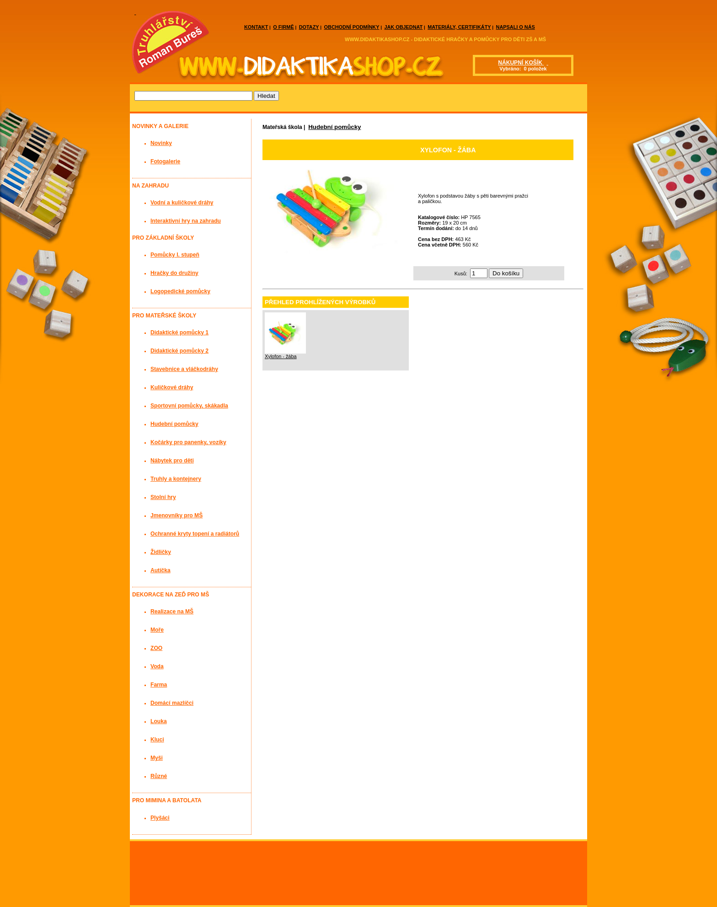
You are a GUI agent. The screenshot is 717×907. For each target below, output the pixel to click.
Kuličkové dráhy (171, 387)
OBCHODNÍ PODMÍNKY (352, 27)
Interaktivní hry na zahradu (185, 221)
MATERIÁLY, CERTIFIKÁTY (459, 27)
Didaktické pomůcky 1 (179, 332)
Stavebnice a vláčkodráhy (184, 369)
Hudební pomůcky (334, 126)
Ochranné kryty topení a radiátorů (194, 534)
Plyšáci (160, 818)
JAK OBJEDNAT (403, 27)
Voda (157, 666)
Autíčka (160, 570)
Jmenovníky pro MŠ (176, 515)
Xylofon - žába (281, 356)
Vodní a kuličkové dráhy (182, 202)
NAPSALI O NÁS (515, 27)
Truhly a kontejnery (175, 479)
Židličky (160, 552)
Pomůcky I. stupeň (174, 255)
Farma (158, 685)
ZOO (156, 648)
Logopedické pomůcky (180, 291)
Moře (157, 630)
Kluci (157, 739)
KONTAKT (256, 27)
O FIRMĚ (283, 27)
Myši (156, 758)
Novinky (161, 143)
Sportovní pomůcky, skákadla (189, 406)
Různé (158, 776)
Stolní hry (163, 497)
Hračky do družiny (174, 273)
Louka (158, 721)
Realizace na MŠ (171, 611)
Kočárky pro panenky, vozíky (188, 442)
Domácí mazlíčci (171, 703)
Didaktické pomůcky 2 (179, 351)
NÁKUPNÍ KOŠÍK (521, 62)
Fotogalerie (165, 161)
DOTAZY (309, 27)
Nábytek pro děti (172, 460)
